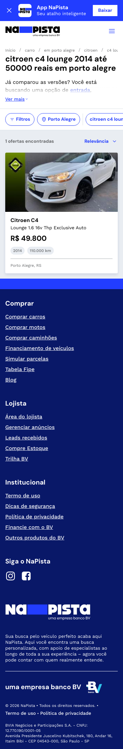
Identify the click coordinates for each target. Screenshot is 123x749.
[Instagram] (10, 577)
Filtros (20, 119)
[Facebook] (26, 577)
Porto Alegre (58, 119)
